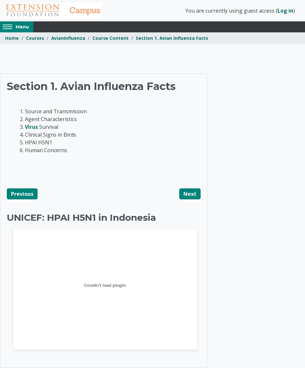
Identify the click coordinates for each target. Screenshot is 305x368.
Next (189, 193)
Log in (285, 10)
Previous (22, 193)
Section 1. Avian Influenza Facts (172, 38)
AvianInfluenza (68, 38)
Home (12, 38)
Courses (35, 38)
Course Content (110, 38)
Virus (31, 126)
